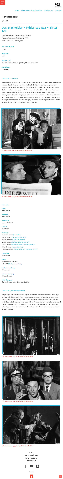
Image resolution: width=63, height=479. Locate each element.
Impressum (31, 458)
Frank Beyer (6, 211)
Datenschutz (31, 455)
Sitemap (31, 460)
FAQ (31, 453)
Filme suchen (25, 10)
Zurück (5, 21)
